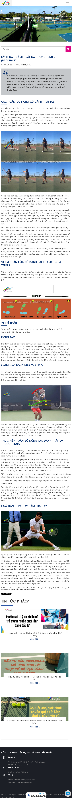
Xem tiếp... (35, 639)
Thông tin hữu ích (23, 64)
